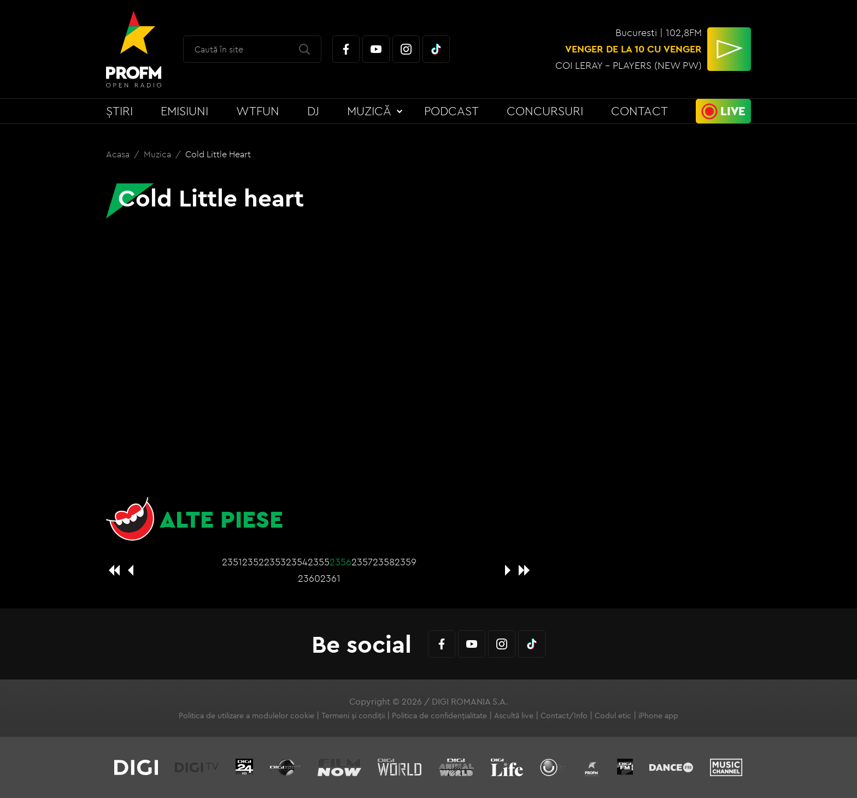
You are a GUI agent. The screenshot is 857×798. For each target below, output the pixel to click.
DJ (313, 111)
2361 (330, 578)
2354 (297, 561)
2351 (232, 561)
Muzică (369, 111)
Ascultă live (513, 715)
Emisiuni (184, 111)
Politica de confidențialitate (439, 715)
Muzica (158, 154)
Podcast (451, 111)
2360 (309, 578)
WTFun (257, 111)
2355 (319, 561)
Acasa (119, 154)
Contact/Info (564, 715)
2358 (384, 561)
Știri (119, 111)
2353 (275, 561)
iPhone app (658, 715)
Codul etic (613, 715)
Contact (639, 111)
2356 (340, 561)
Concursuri (545, 111)
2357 (362, 561)
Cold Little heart (218, 154)
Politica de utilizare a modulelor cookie (246, 715)
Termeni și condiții (353, 715)
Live (733, 111)
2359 (405, 561)
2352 (253, 561)
